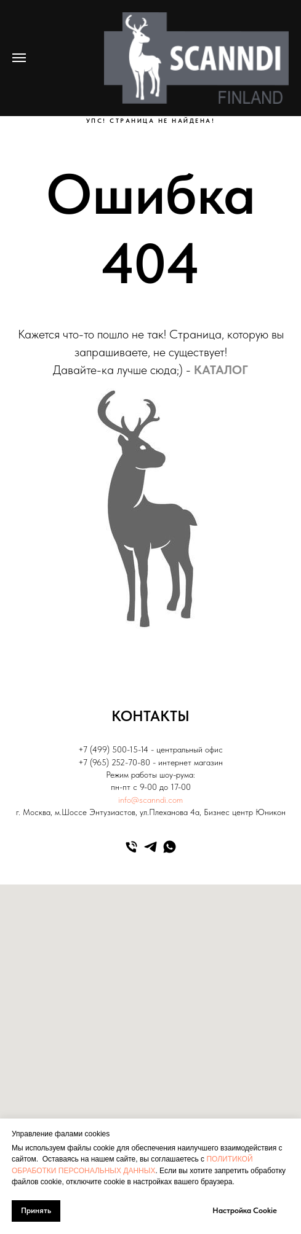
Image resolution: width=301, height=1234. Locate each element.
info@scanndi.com (150, 800)
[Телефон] (131, 846)
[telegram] (150, 846)
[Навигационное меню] (19, 57)
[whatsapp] (169, 846)
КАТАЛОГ (221, 369)
